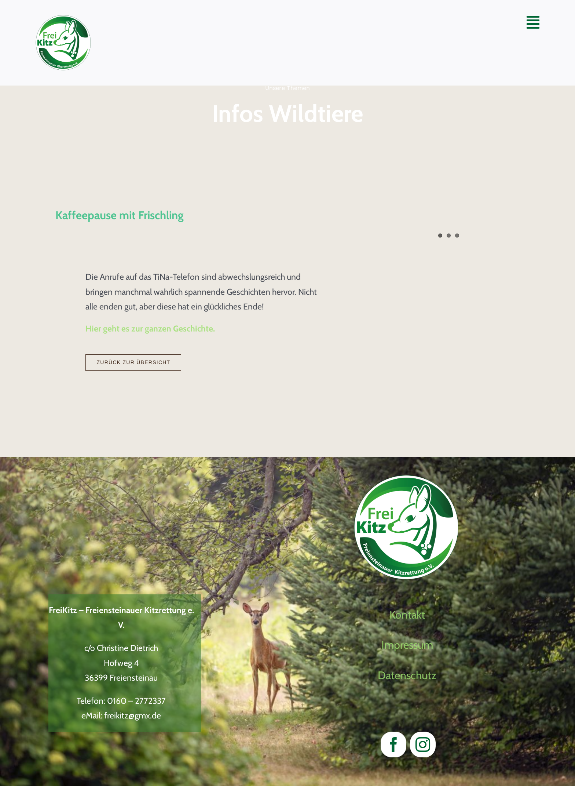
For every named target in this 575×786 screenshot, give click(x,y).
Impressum (407, 645)
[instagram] (423, 744)
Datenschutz (407, 675)
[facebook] (393, 744)
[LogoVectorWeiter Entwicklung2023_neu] (63, 19)
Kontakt (407, 615)
